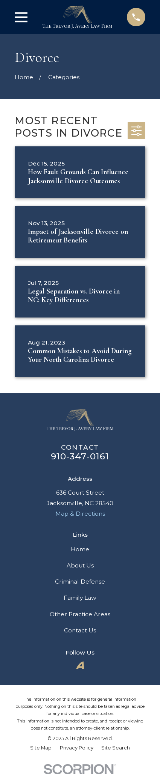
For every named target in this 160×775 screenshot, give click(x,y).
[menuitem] (41, 748)
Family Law (80, 597)
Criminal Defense (80, 581)
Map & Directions (80, 513)
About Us (80, 565)
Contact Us (80, 630)
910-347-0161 (80, 456)
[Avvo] (80, 665)
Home (80, 549)
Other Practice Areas (80, 614)
